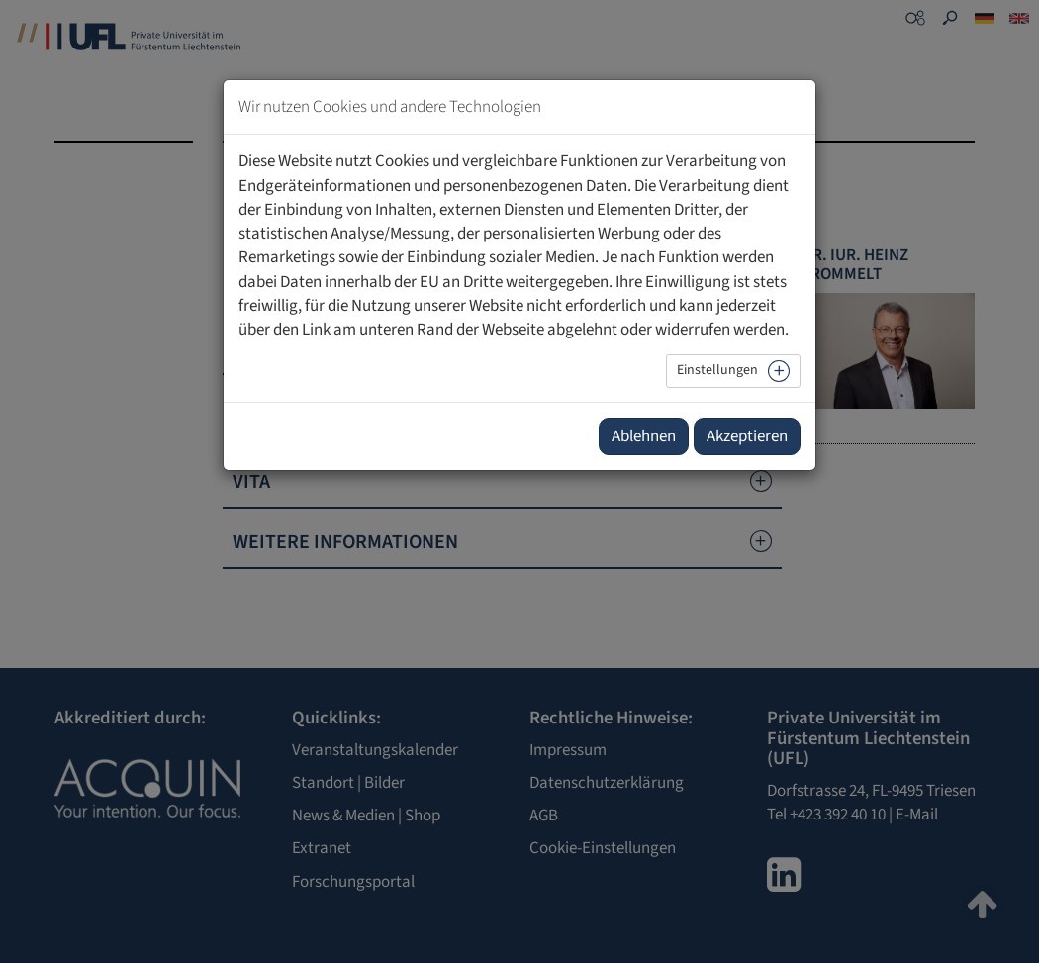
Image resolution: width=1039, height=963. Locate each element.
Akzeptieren (747, 436)
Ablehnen (644, 436)
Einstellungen (717, 370)
